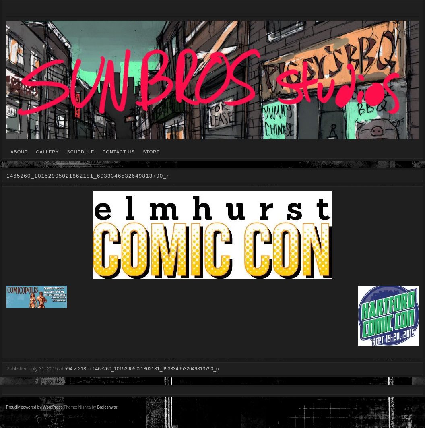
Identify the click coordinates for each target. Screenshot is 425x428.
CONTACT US (118, 151)
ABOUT (19, 151)
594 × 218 (75, 369)
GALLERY (47, 151)
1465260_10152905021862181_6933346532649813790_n (156, 369)
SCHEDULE (80, 151)
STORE (151, 151)
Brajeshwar (107, 407)
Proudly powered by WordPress (34, 407)
